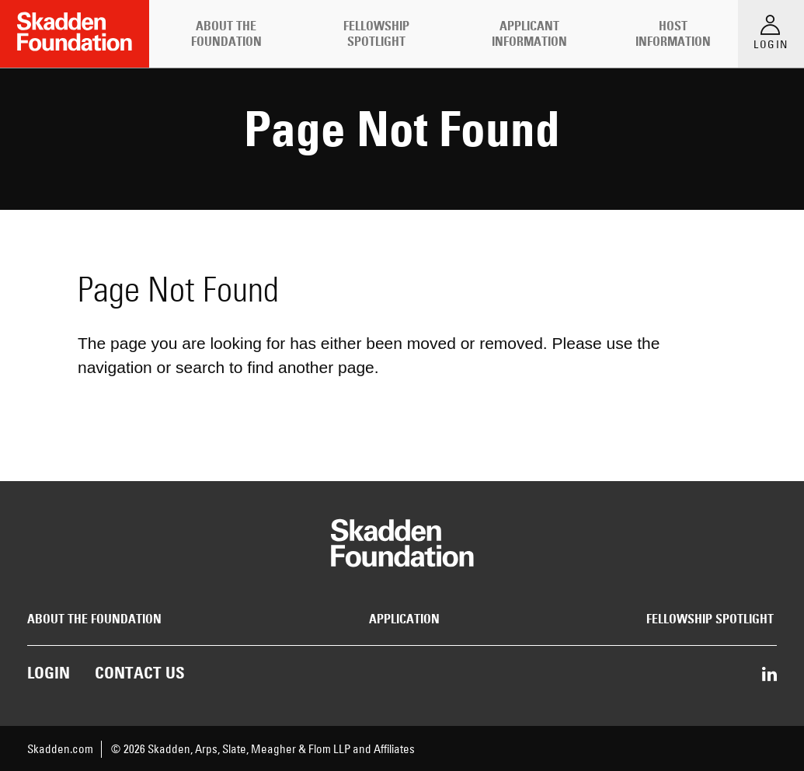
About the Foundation (226, 33)
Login (48, 672)
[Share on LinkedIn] (769, 675)
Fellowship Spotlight (376, 33)
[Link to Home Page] (74, 34)
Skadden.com (60, 748)
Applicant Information (529, 33)
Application (404, 619)
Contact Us (140, 672)
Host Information (673, 33)
